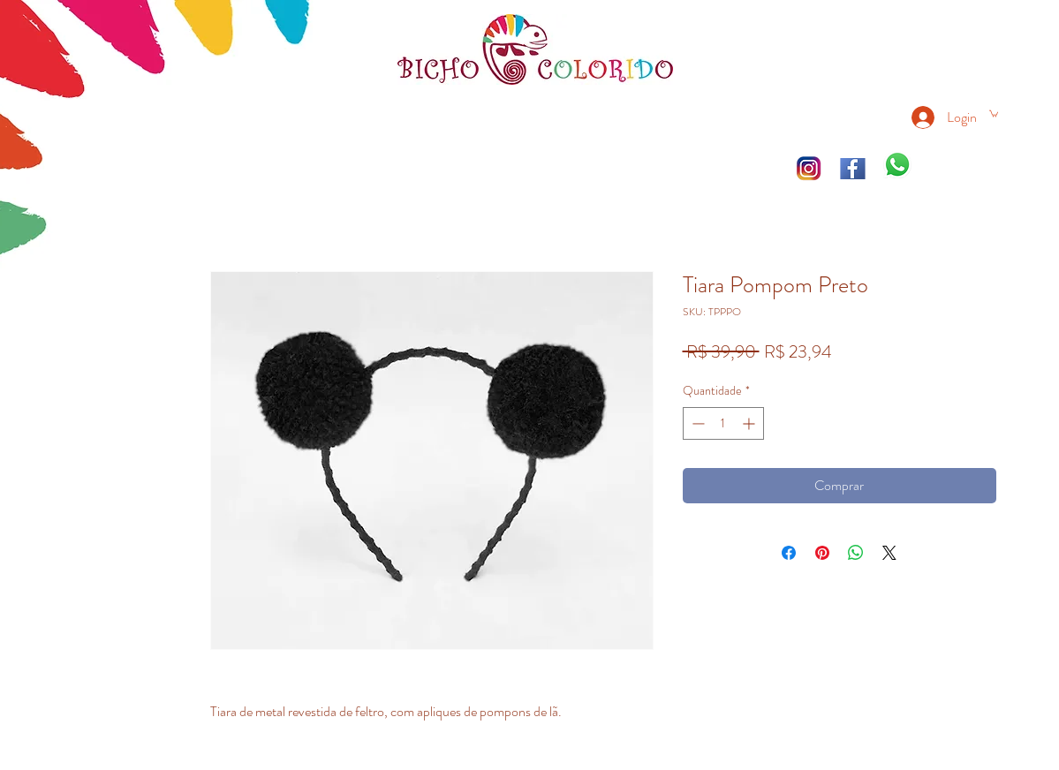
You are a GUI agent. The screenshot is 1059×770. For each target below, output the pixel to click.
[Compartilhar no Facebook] (788, 552)
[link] (993, 113)
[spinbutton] (723, 423)
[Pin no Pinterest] (822, 552)
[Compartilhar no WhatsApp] (855, 552)
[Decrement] (696, 423)
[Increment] (750, 423)
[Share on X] (889, 552)
